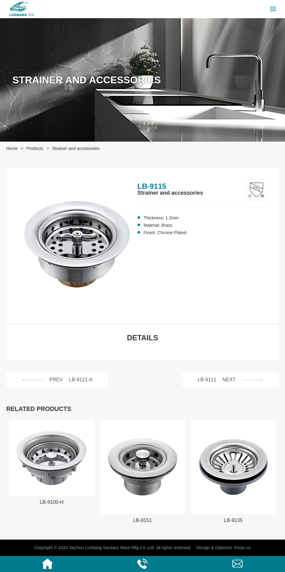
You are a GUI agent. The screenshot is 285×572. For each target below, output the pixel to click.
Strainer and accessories (76, 148)
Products (35, 148)
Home (12, 148)
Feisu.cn (242, 547)
